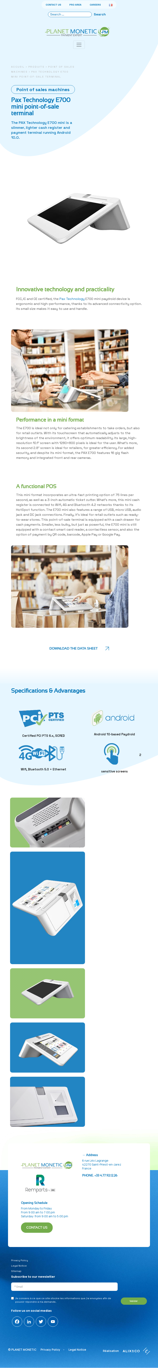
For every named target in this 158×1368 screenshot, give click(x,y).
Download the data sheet (73, 648)
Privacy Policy (19, 1260)
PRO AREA (75, 4)
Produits (36, 66)
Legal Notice (19, 1265)
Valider (134, 1301)
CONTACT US (53, 4)
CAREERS (95, 4)
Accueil (18, 66)
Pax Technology (72, 299)
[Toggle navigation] (79, 45)
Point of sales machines (43, 89)
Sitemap (16, 1271)
